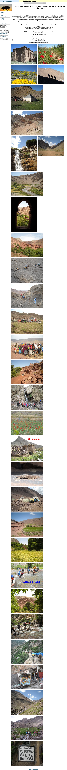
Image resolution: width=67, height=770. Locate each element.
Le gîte (2, 15)
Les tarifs (2, 19)
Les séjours (3, 13)
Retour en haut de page (33, 769)
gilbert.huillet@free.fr (4, 36)
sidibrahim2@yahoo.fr (4, 33)
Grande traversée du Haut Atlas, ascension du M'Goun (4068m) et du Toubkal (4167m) (5, 22)
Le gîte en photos (4, 16)
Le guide (2, 18)
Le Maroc (2, 12)
